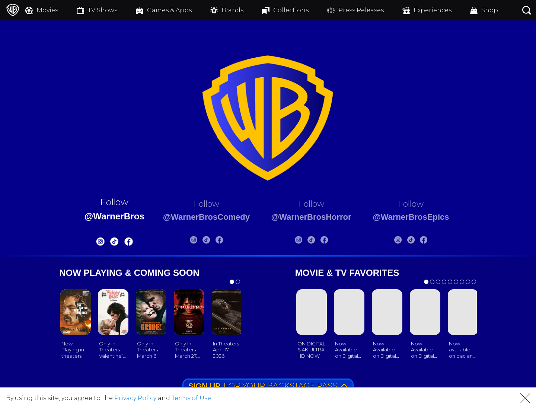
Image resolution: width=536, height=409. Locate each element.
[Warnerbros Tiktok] (100, 243)
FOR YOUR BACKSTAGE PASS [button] (268, 385)
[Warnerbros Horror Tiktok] (316, 241)
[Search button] (526, 10)
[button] (525, 398)
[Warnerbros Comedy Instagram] (187, 241)
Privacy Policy (135, 398)
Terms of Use (191, 398)
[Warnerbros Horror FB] (328, 241)
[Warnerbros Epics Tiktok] (424, 241)
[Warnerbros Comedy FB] (213, 241)
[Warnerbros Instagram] (86, 243)
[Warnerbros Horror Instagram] (303, 241)
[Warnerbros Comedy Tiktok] (200, 241)
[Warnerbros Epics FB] (437, 241)
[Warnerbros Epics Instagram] (412, 241)
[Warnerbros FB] (113, 243)
